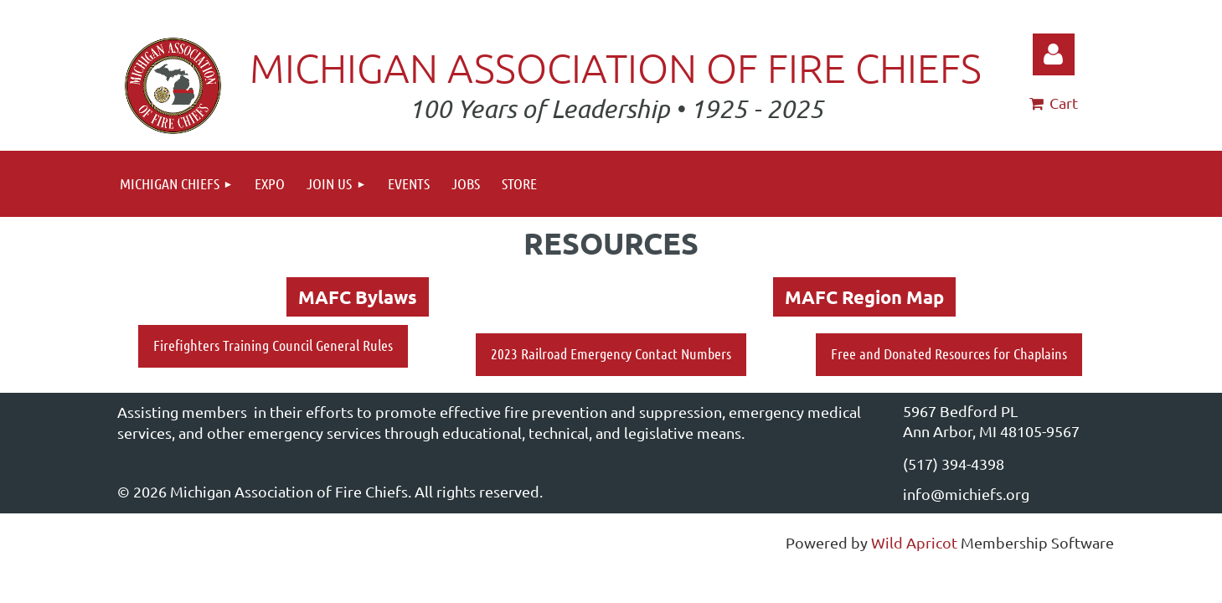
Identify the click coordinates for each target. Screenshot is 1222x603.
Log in (1054, 54)
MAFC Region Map (864, 297)
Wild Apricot (914, 542)
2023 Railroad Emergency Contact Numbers (611, 353)
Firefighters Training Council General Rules (273, 345)
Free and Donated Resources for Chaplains (949, 353)
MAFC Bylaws (357, 297)
